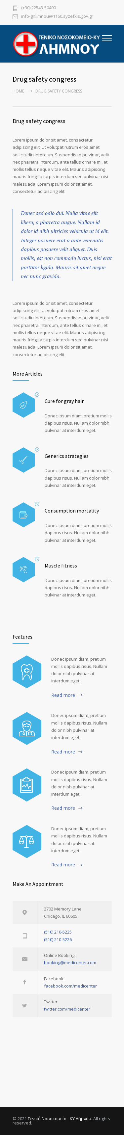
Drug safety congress (39, 121)
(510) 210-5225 (58, 932)
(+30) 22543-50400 (38, 8)
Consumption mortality (72, 510)
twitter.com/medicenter (67, 1009)
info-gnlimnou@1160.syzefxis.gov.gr (57, 16)
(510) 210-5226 (58, 939)
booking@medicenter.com (70, 962)
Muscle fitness (61, 565)
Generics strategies (67, 456)
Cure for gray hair (64, 401)
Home (18, 91)
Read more (63, 695)
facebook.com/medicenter (70, 986)
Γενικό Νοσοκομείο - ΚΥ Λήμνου (59, 1119)
